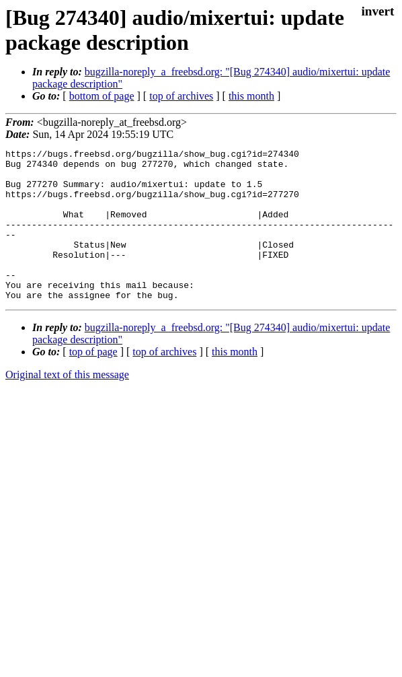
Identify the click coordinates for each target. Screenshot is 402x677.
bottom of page (101, 96)
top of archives (181, 96)
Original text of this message (67, 405)
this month (251, 96)
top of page (93, 382)
